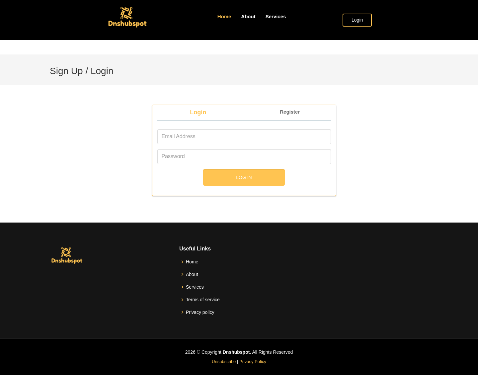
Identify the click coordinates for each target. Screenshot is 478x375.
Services (276, 16)
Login (357, 20)
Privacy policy (200, 312)
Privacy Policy (252, 361)
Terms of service (203, 299)
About (248, 16)
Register (290, 112)
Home (224, 16)
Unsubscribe (224, 361)
